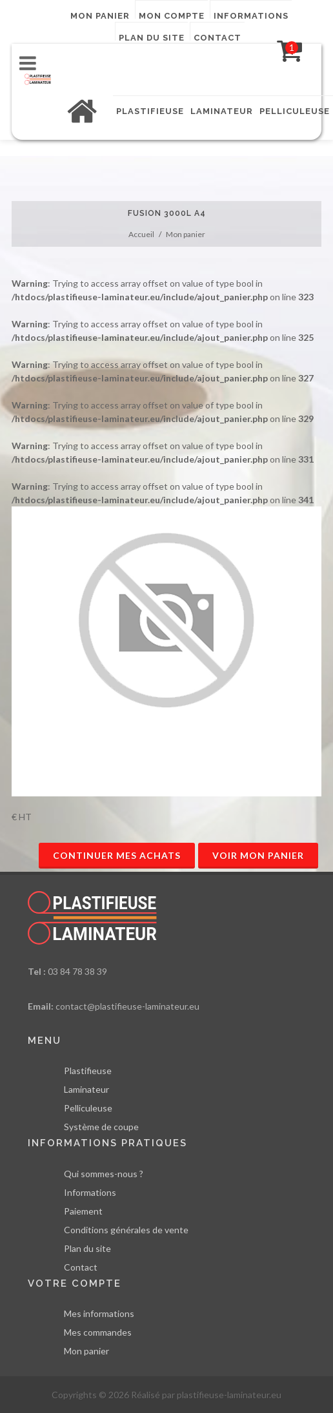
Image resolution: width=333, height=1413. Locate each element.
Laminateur (86, 1089)
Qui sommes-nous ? (103, 1173)
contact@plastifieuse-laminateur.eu (127, 1006)
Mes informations (99, 1313)
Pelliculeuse (88, 1107)
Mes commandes (98, 1332)
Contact (217, 37)
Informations (251, 15)
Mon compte (172, 15)
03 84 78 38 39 (77, 971)
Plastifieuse (88, 1070)
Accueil (141, 234)
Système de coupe (101, 1126)
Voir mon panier (258, 855)
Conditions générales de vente (126, 1229)
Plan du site (152, 37)
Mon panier (100, 15)
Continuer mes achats (117, 855)
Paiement (83, 1211)
